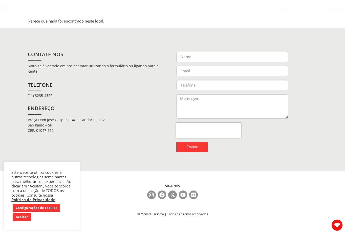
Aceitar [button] (22, 217)
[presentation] (208, 130)
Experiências (117, 9)
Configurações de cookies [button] (36, 207)
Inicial (80, 9)
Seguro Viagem (175, 9)
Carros (135, 9)
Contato (245, 9)
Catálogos (229, 9)
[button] (285, 9)
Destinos (152, 9)
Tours (212, 9)
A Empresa (96, 9)
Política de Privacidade (33, 199)
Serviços (195, 9)
